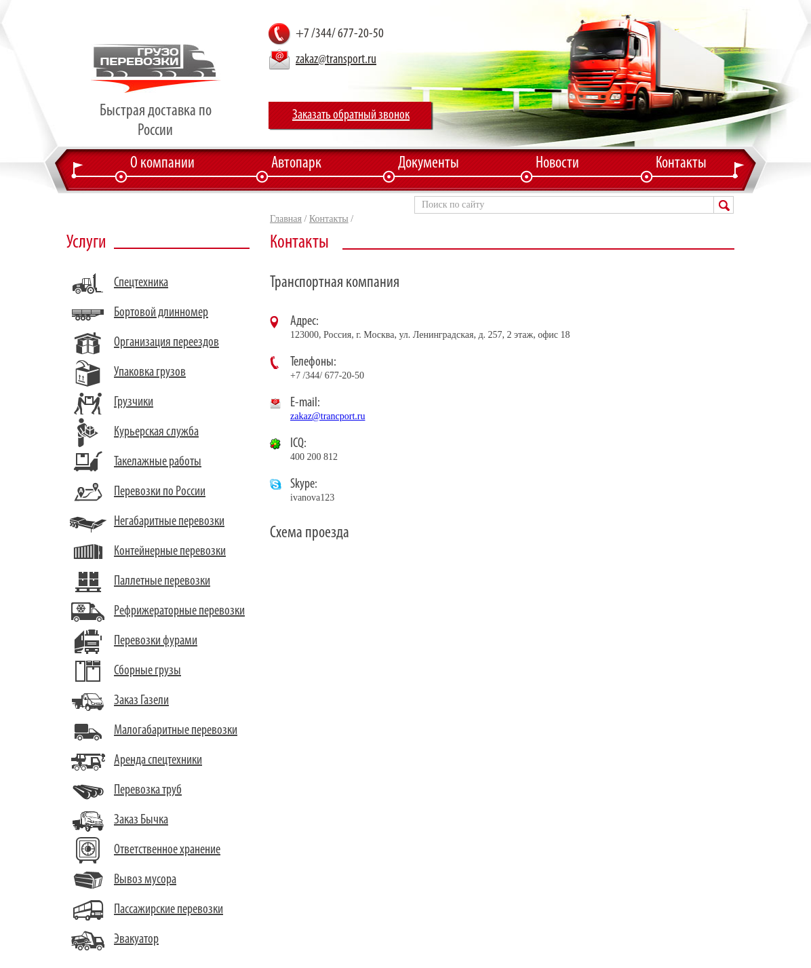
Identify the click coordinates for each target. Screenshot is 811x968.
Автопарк (296, 163)
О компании (162, 163)
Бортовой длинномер (161, 313)
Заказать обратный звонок (351, 115)
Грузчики (133, 402)
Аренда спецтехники (158, 760)
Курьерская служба (156, 432)
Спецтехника (141, 283)
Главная (286, 219)
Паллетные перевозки (162, 581)
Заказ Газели (141, 701)
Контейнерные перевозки (170, 551)
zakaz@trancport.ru (327, 416)
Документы (428, 163)
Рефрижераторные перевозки (179, 611)
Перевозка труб (148, 790)
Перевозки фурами (155, 641)
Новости (557, 163)
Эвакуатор (136, 939)
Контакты (681, 163)
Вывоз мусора (145, 880)
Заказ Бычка (141, 820)
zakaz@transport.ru (336, 59)
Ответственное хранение (167, 850)
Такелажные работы (157, 462)
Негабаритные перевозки (169, 521)
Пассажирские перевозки (168, 909)
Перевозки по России (159, 492)
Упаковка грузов (150, 372)
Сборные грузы (147, 671)
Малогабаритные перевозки (175, 730)
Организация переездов (166, 342)
